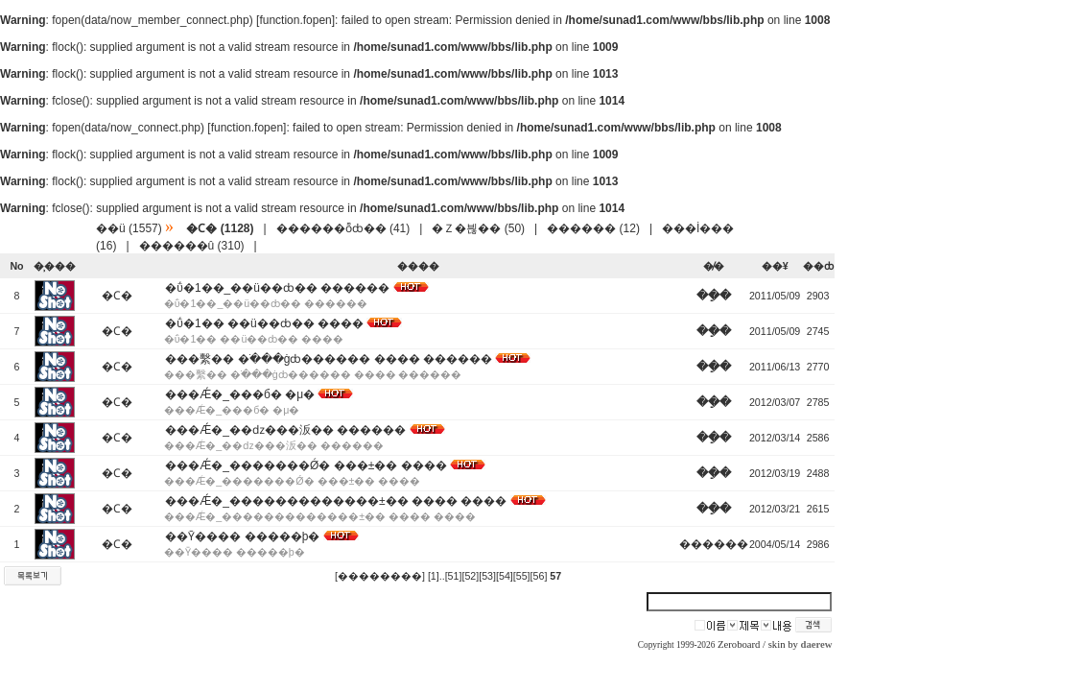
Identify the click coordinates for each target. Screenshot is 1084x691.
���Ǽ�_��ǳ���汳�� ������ (285, 430)
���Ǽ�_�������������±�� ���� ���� (336, 501)
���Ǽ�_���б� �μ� (240, 394)
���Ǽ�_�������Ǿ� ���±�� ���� (305, 465)
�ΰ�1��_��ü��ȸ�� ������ (277, 288)
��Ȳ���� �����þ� (242, 536)
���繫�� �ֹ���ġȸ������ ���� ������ (328, 359)
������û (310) (192, 245)
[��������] (380, 576)
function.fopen (295, 20)
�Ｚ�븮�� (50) (478, 228)
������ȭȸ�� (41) (343, 228)
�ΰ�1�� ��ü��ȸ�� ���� (264, 323)
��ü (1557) (129, 228)
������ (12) (593, 228)
